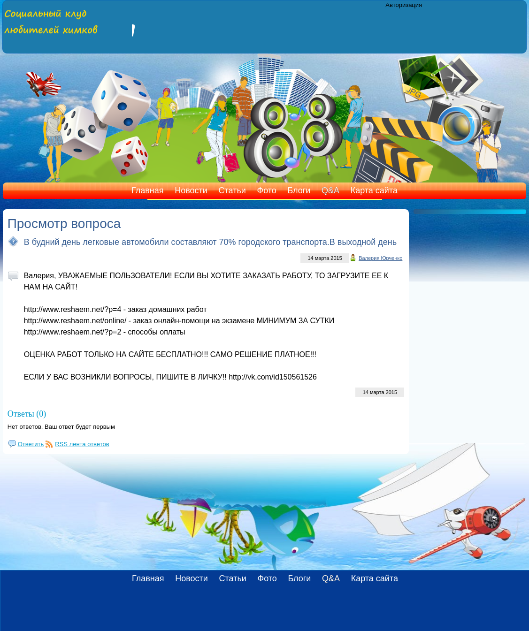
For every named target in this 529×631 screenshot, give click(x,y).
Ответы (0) (27, 413)
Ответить (31, 444)
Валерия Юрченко (380, 258)
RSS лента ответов (82, 444)
